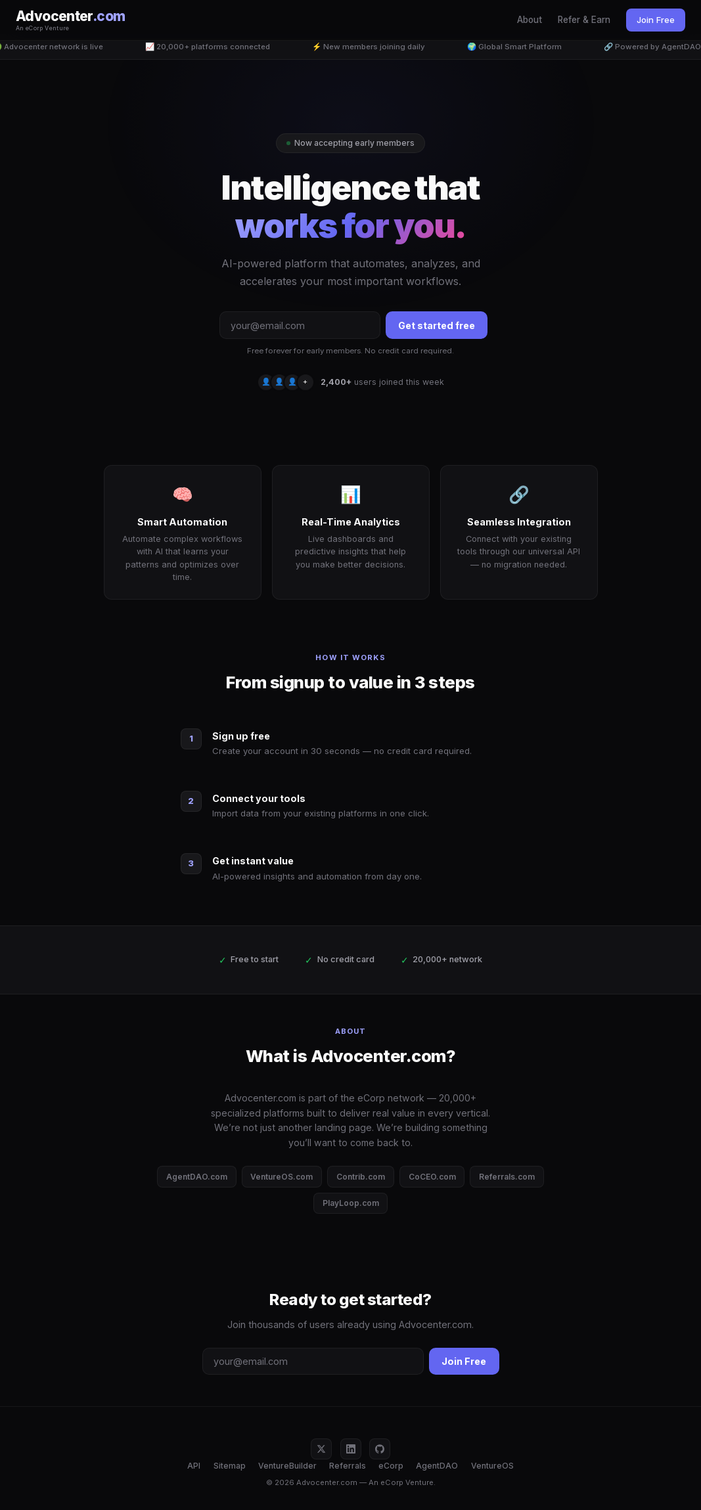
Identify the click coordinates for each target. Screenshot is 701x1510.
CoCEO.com (432, 1177)
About (529, 19)
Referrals (347, 1466)
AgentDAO (437, 1466)
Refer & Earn (584, 19)
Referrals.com (507, 1177)
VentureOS (492, 1466)
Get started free (436, 325)
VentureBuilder (287, 1466)
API (193, 1466)
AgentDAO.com (196, 1177)
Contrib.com (360, 1177)
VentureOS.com (281, 1177)
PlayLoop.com (351, 1203)
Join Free (656, 19)
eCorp (390, 1466)
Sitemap (230, 1466)
